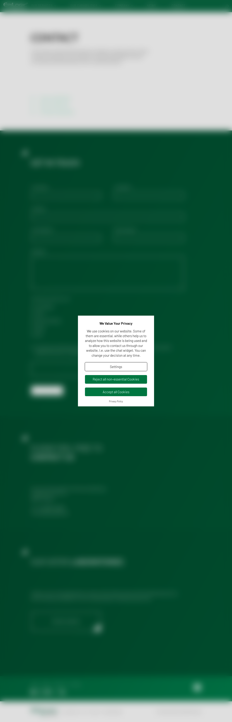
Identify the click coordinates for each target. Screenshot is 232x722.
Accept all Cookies (116, 392)
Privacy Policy (116, 401)
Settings (116, 367)
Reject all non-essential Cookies (116, 379)
